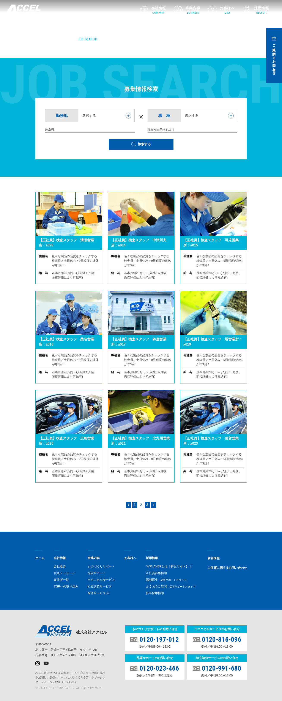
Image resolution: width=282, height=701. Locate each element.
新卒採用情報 (155, 593)
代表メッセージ (64, 573)
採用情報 (152, 557)
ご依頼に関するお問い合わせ (227, 567)
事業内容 (94, 557)
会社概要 (60, 566)
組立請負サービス (100, 586)
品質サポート (97, 573)
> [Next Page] (153, 505)
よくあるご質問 (172, 586)
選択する (89, 115)
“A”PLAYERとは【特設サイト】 (167, 566)
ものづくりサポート (101, 566)
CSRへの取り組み (66, 586)
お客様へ (130, 557)
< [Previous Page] (128, 505)
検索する (144, 144)
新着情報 (214, 558)
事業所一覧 (61, 579)
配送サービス (97, 593)
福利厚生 (167, 579)
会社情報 (60, 557)
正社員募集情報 (156, 573)
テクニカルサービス (101, 579)
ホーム (39, 557)
